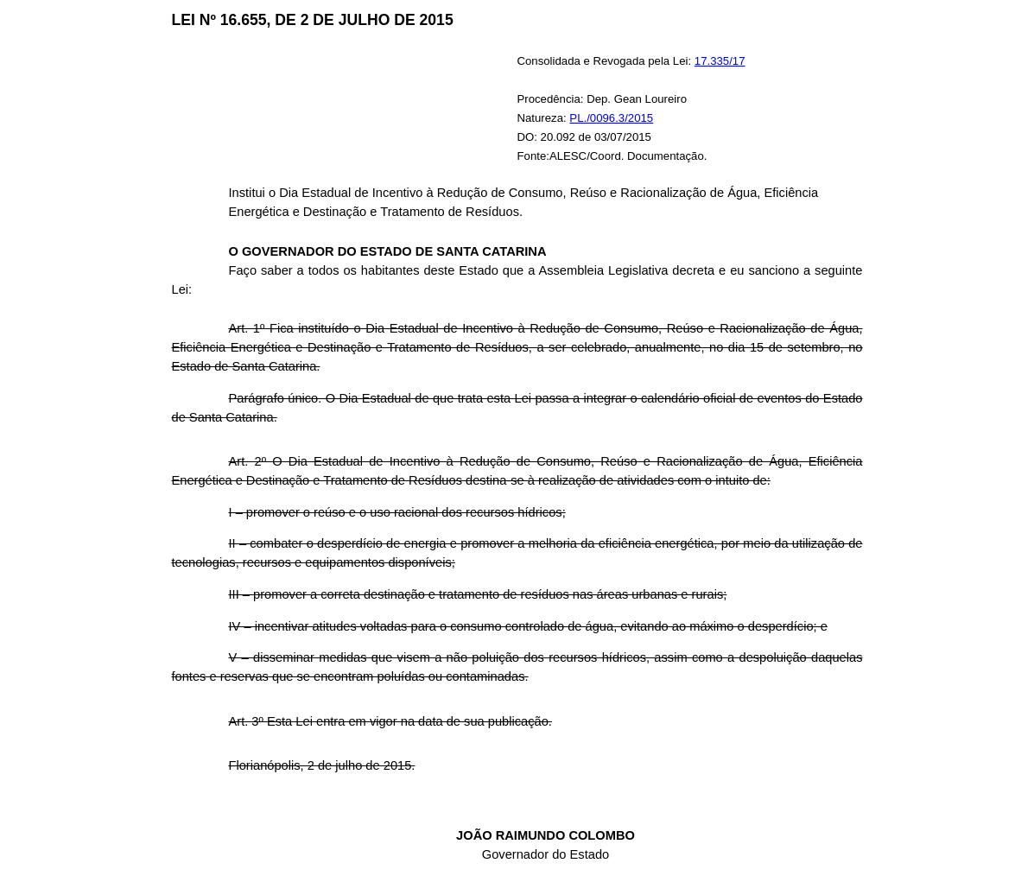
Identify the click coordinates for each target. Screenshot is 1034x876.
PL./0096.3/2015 (611, 117)
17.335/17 (720, 60)
